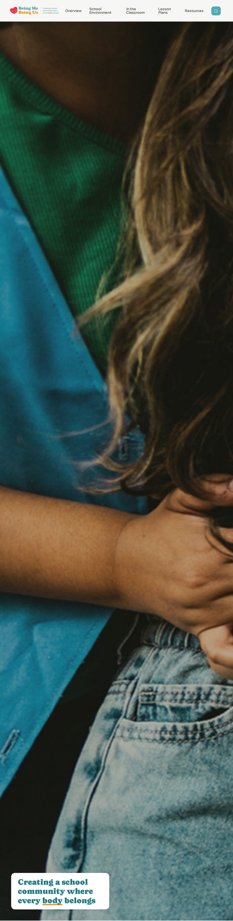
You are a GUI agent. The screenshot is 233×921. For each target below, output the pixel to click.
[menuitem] (73, 10)
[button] (138, 10)
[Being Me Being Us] (34, 11)
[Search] (216, 10)
